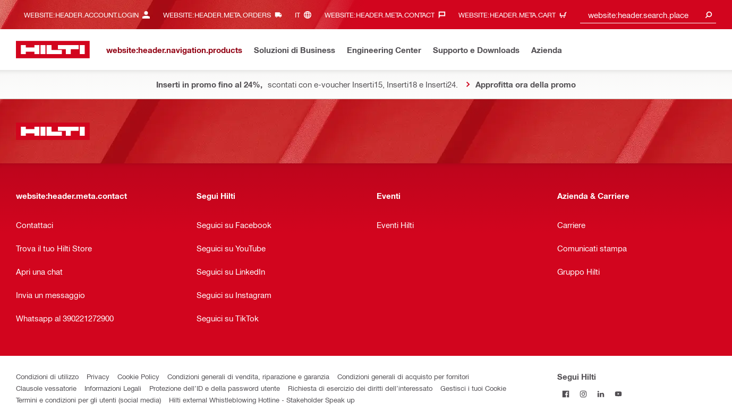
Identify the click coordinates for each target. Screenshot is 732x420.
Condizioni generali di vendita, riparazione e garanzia (248, 376)
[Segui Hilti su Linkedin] (601, 393)
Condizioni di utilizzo (47, 376)
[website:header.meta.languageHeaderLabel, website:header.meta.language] (306, 14)
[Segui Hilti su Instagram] (583, 393)
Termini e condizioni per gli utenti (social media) (88, 400)
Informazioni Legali (112, 388)
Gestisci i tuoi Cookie (473, 388)
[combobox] (648, 14)
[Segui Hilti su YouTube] (618, 393)
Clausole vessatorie (46, 388)
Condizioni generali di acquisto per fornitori (403, 376)
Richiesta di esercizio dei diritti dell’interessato (360, 388)
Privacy (98, 376)
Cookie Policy (138, 376)
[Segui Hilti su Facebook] (566, 393)
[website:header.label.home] (53, 49)
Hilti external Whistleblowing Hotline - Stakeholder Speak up (262, 400)
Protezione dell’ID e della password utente (214, 388)
